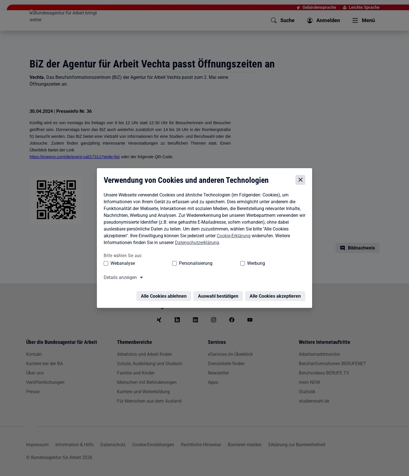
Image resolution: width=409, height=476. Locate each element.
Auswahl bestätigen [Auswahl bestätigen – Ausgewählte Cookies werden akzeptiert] (219, 293)
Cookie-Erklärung (232, 236)
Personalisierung (178, 263)
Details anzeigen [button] (118, 278)
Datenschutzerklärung (196, 243)
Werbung (222, 263)
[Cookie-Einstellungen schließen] (302, 180)
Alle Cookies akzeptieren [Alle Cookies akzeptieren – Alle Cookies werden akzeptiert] (276, 293)
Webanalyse (121, 263)
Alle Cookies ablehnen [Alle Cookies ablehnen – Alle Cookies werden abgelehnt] (165, 293)
